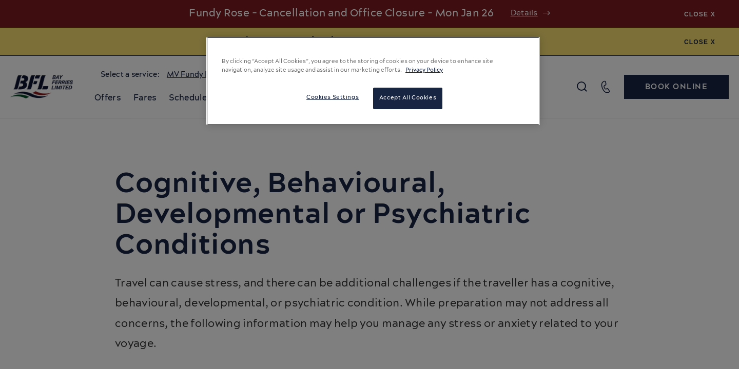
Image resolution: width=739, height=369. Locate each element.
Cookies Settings (332, 97)
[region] (373, 81)
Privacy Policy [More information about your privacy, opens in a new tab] (424, 70)
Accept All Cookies (407, 98)
